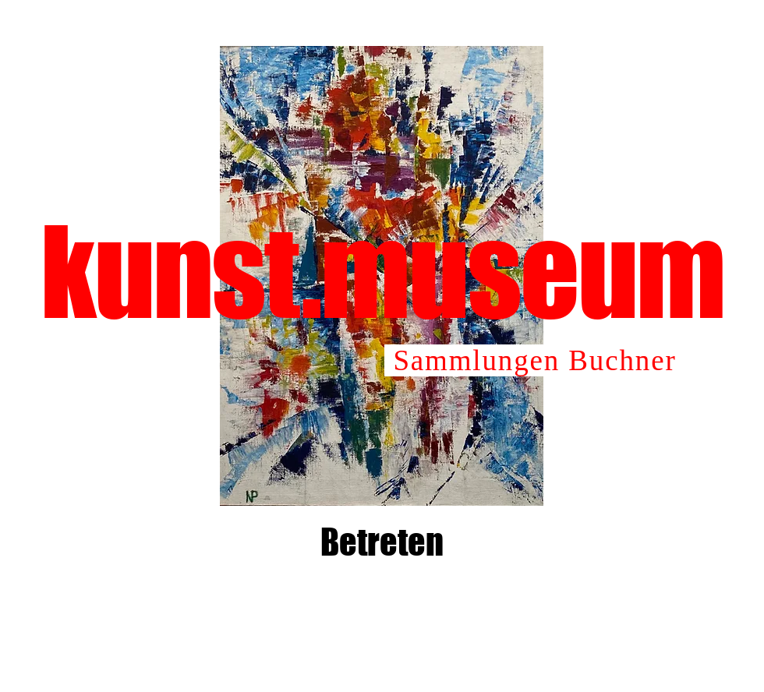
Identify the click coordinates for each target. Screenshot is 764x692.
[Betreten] (382, 542)
